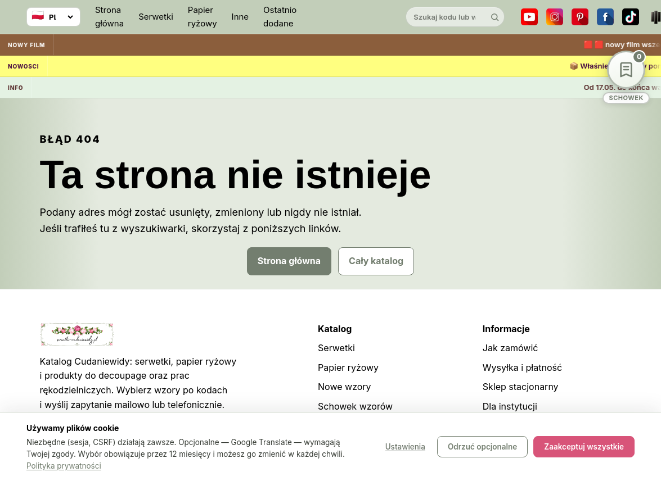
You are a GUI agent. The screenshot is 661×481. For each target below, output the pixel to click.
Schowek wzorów (355, 406)
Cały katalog (376, 260)
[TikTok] (630, 16)
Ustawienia (405, 447)
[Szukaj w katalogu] (445, 16)
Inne (240, 16)
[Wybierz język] (53, 16)
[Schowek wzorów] (626, 77)
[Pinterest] (580, 16)
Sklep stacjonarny (521, 386)
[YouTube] (529, 16)
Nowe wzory (344, 386)
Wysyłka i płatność (522, 367)
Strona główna (109, 16)
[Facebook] (605, 16)
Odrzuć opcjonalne (482, 447)
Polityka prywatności (63, 465)
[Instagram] (554, 16)
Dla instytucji (510, 406)
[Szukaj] (494, 16)
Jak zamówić (510, 347)
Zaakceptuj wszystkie (584, 447)
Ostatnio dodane (279, 16)
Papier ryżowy (202, 16)
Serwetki (155, 16)
